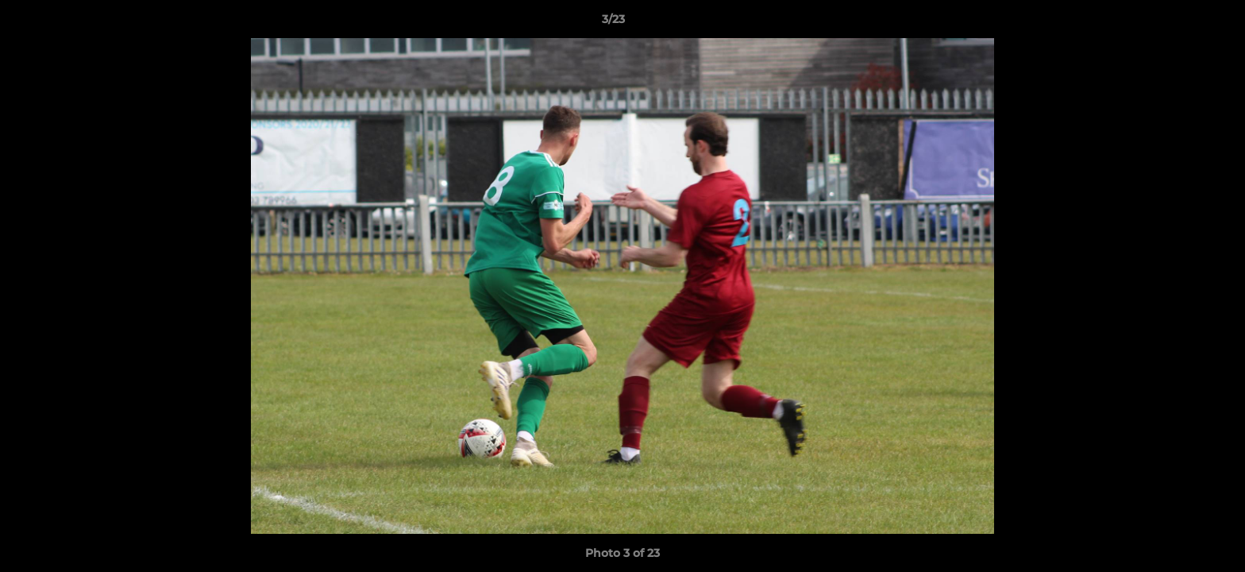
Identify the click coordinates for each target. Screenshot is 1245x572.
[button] (1178, 23)
